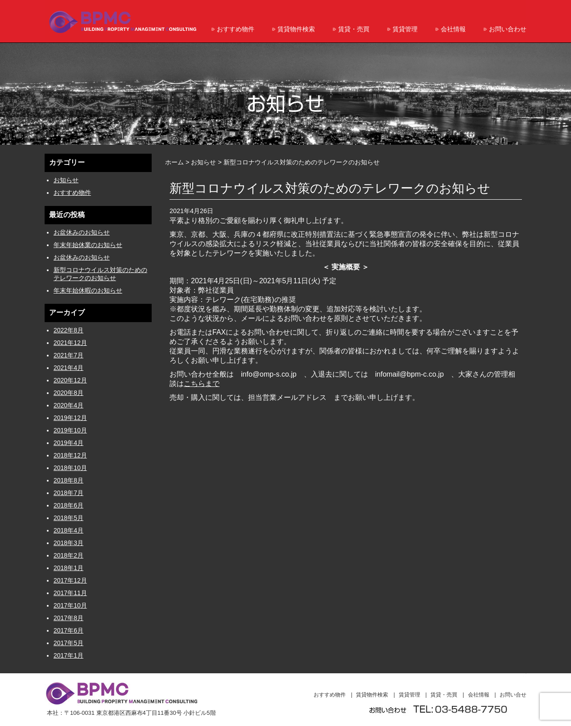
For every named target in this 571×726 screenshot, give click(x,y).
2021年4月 (68, 367)
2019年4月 (68, 442)
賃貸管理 (405, 29)
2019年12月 (70, 417)
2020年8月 (68, 392)
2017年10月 (70, 605)
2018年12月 (70, 455)
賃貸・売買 (353, 29)
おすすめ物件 (235, 29)
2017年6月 (68, 630)
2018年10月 (70, 467)
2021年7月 (68, 355)
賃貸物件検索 (296, 29)
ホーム (174, 162)
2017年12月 (70, 580)
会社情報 (453, 29)
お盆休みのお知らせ (82, 232)
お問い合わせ (507, 29)
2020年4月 (68, 405)
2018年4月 (68, 530)
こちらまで (201, 383)
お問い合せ (513, 695)
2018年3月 (68, 542)
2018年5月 (68, 517)
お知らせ (66, 180)
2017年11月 (70, 592)
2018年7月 (68, 492)
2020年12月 (70, 380)
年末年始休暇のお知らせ (88, 290)
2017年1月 (68, 655)
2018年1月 (68, 567)
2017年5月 (68, 642)
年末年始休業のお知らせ (88, 244)
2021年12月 (70, 342)
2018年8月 (68, 480)
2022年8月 (68, 330)
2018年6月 (68, 505)
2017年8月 (68, 617)
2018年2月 (68, 555)
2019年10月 (70, 430)
